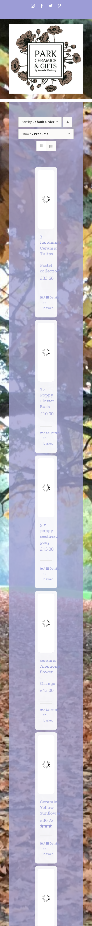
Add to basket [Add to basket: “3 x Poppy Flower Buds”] (44, 438)
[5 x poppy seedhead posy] (46, 487)
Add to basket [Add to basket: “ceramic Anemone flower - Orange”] (44, 715)
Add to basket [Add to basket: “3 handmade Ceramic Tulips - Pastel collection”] (44, 302)
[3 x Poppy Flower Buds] (46, 352)
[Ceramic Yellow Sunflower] (46, 764)
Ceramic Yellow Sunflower (50, 807)
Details (51, 297)
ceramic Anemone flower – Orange (50, 672)
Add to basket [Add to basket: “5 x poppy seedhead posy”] (44, 573)
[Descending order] (67, 122)
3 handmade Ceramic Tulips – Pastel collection (50, 254)
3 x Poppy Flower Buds (47, 398)
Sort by (38, 122)
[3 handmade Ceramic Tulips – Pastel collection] (46, 199)
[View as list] (51, 146)
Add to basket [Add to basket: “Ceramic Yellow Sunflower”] (44, 848)
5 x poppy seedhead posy (49, 533)
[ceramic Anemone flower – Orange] (46, 623)
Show (35, 134)
